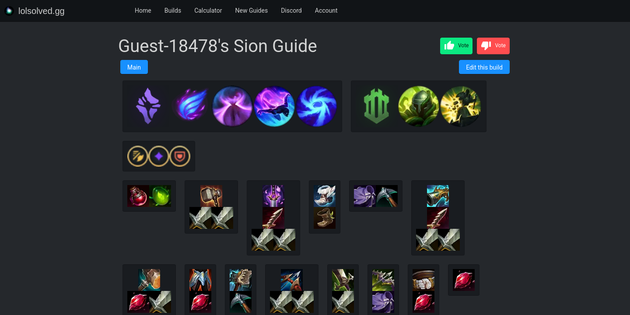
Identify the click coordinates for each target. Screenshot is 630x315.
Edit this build (484, 67)
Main (134, 67)
